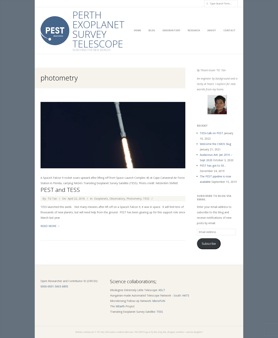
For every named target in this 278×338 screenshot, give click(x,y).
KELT (161, 290)
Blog (151, 30)
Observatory (171, 30)
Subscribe (209, 243)
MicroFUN (158, 301)
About (211, 30)
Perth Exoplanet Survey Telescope (98, 29)
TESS (146, 198)
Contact (229, 30)
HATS (185, 295)
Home (137, 30)
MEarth (120, 306)
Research (194, 30)
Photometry (134, 198)
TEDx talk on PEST (211, 133)
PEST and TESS (60, 190)
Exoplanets (101, 198)
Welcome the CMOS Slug (215, 144)
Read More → (50, 226)
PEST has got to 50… (213, 165)
